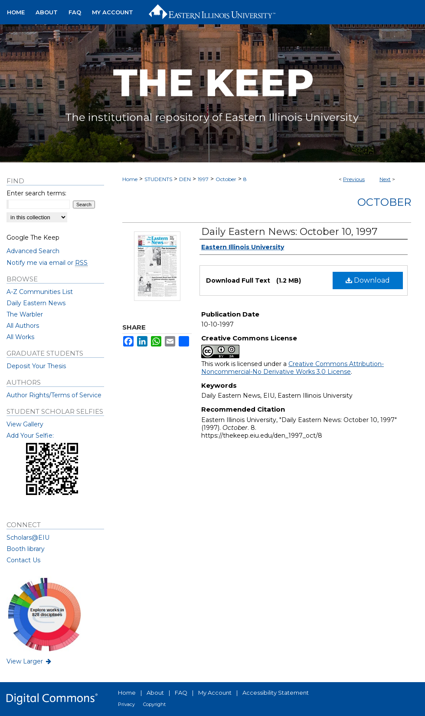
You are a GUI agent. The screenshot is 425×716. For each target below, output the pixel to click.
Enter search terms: (36, 193)
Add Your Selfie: (30, 435)
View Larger (29, 661)
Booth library (26, 549)
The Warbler (25, 314)
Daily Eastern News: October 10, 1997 (289, 232)
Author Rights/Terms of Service (54, 395)
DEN (185, 179)
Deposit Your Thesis (36, 366)
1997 (203, 179)
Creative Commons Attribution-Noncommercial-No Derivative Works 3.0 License (292, 368)
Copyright (154, 704)
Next (385, 179)
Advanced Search (33, 251)
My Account (215, 692)
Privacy (126, 704)
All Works (20, 337)
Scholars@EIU (28, 537)
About (155, 692)
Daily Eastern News (36, 303)
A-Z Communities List (40, 292)
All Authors (23, 326)
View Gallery (25, 424)
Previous (354, 179)
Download (368, 280)
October (226, 179)
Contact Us (23, 560)
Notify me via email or (47, 263)
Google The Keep (33, 237)
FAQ (181, 692)
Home (129, 179)
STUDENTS (158, 179)
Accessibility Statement (275, 692)
